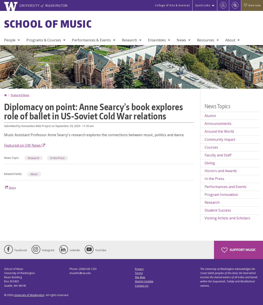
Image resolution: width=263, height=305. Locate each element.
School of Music (48, 24)
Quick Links (202, 5)
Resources (205, 40)
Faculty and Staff (218, 155)
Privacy (139, 269)
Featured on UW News (24, 145)
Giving (210, 163)
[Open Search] (235, 5)
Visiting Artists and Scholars (227, 218)
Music (34, 174)
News (181, 40)
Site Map (140, 277)
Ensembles (157, 40)
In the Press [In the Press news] (57, 158)
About (230, 40)
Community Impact (220, 139)
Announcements (218, 123)
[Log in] (223, 5)
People (10, 40)
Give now (252, 5)
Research (129, 40)
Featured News (20, 95)
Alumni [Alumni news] (210, 115)
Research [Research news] (33, 158)
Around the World (219, 131)
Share (10, 188)
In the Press (214, 178)
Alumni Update (144, 281)
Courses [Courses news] (211, 147)
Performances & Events (91, 40)
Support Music (238, 250)
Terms (139, 273)
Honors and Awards (221, 170)
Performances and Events (225, 186)
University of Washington (29, 295)
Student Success (218, 210)
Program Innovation (221, 194)
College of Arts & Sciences (172, 5)
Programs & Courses (43, 40)
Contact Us (141, 286)
